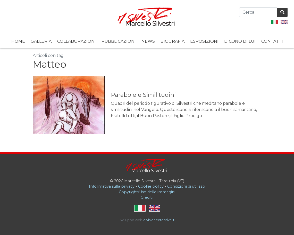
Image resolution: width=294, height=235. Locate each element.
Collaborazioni (76, 41)
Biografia (172, 41)
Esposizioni (204, 41)
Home (18, 41)
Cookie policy (151, 186)
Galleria (41, 41)
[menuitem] (18, 41)
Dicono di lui (240, 41)
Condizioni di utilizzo (186, 186)
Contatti (272, 41)
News (148, 41)
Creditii (147, 197)
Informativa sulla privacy (112, 186)
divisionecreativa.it (158, 220)
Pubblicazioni (119, 41)
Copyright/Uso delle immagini (147, 192)
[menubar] (147, 41)
